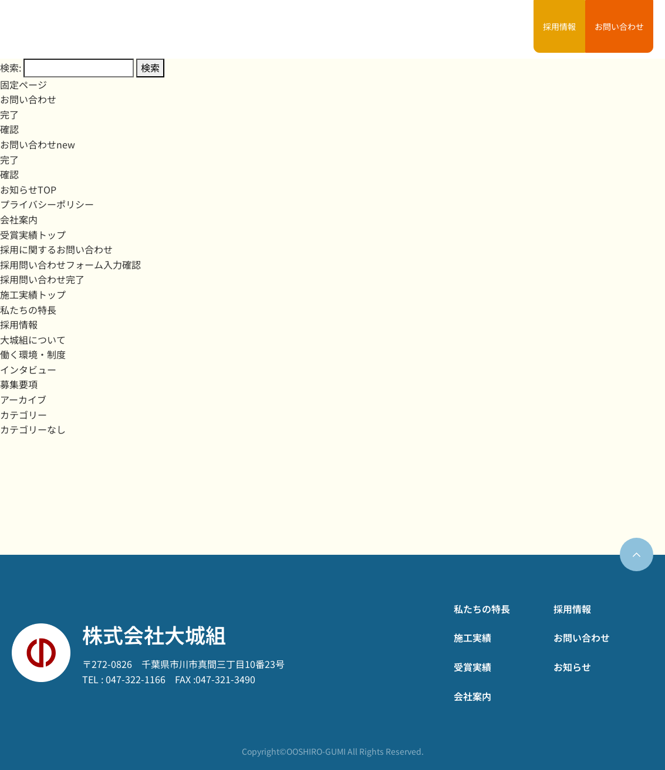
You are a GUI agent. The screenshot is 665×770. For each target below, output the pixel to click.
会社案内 (457, 29)
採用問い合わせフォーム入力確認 (70, 264)
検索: (10, 67)
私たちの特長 (311, 29)
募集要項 (19, 384)
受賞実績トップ (33, 235)
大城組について (33, 340)
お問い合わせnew (37, 144)
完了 (9, 114)
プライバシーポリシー (47, 204)
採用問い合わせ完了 (42, 279)
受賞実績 (411, 29)
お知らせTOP (28, 189)
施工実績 (365, 29)
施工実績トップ (33, 294)
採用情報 (559, 26)
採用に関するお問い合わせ (56, 249)
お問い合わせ (619, 26)
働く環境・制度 (33, 354)
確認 (9, 129)
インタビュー (28, 369)
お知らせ (504, 29)
